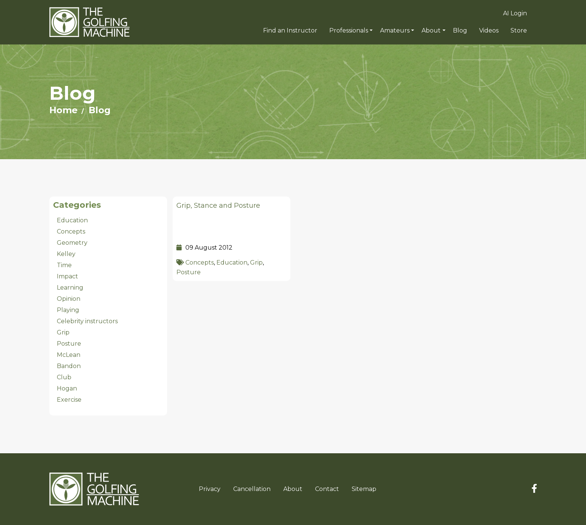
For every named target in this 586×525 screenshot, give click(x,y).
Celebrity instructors (87, 321)
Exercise (69, 399)
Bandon (69, 366)
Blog (100, 110)
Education (231, 262)
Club (64, 377)
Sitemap (364, 488)
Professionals (348, 30)
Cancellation (252, 488)
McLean (68, 354)
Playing (68, 310)
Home (63, 110)
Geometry (72, 242)
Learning (70, 287)
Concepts (199, 262)
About (431, 30)
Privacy (209, 488)
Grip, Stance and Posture (218, 205)
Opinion (68, 298)
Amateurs (395, 30)
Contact (327, 488)
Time (64, 265)
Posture (188, 272)
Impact (67, 276)
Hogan (67, 388)
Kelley (66, 253)
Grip (256, 262)
